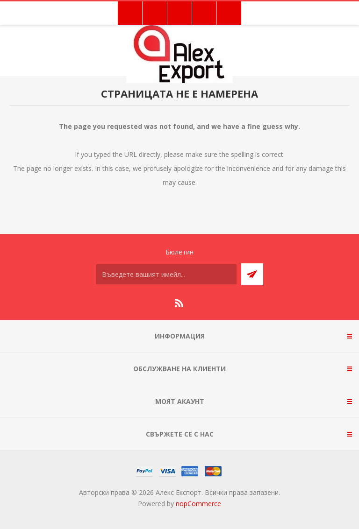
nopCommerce (198, 503)
